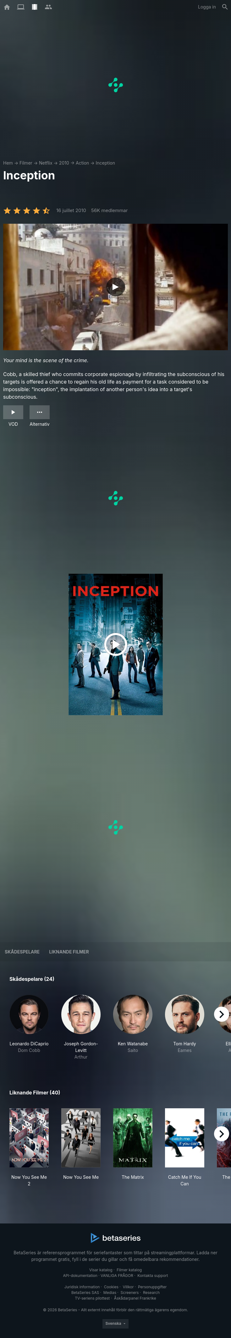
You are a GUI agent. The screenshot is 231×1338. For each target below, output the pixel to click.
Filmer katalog (129, 1270)
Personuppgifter (152, 1287)
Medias (109, 1292)
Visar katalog (101, 1270)
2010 (64, 163)
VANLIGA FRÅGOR (117, 1275)
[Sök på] (225, 7)
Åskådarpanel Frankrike (135, 1298)
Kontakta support (152, 1275)
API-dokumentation (80, 1275)
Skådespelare (22, 951)
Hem (8, 163)
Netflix (45, 163)
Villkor (128, 1287)
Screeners (130, 1292)
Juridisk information (82, 1287)
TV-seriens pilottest (92, 1298)
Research (151, 1292)
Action (82, 163)
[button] (29, 1027)
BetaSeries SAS (85, 1292)
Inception (105, 163)
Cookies (111, 1287)
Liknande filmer (69, 951)
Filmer (25, 163)
